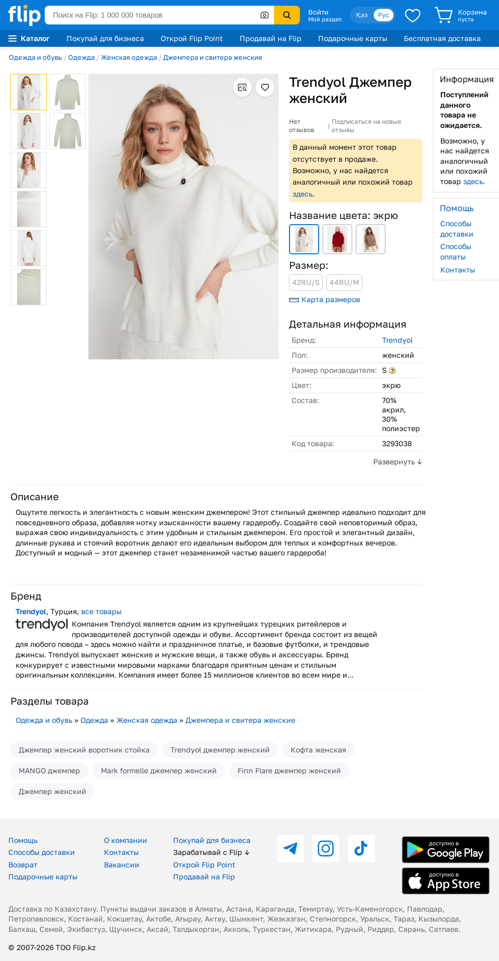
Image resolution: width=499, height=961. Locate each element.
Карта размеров (324, 299)
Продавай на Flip (270, 38)
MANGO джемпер (49, 770)
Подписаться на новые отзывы (366, 126)
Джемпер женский (52, 791)
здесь (302, 193)
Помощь (22, 840)
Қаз (361, 15)
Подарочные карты (352, 38)
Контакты (457, 269)
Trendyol (397, 339)
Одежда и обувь (35, 57)
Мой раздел (325, 19)
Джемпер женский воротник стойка (84, 749)
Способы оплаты (455, 251)
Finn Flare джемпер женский (289, 770)
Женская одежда (129, 57)
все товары (101, 611)
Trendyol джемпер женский (220, 749)
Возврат (22, 864)
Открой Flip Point (192, 38)
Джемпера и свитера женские (212, 57)
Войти (318, 12)
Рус (383, 15)
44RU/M (344, 282)
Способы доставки (457, 228)
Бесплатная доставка (442, 38)
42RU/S (306, 282)
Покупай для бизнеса (105, 38)
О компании (125, 840)
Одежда (81, 57)
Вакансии (121, 864)
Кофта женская (318, 749)
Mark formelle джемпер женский (159, 770)
